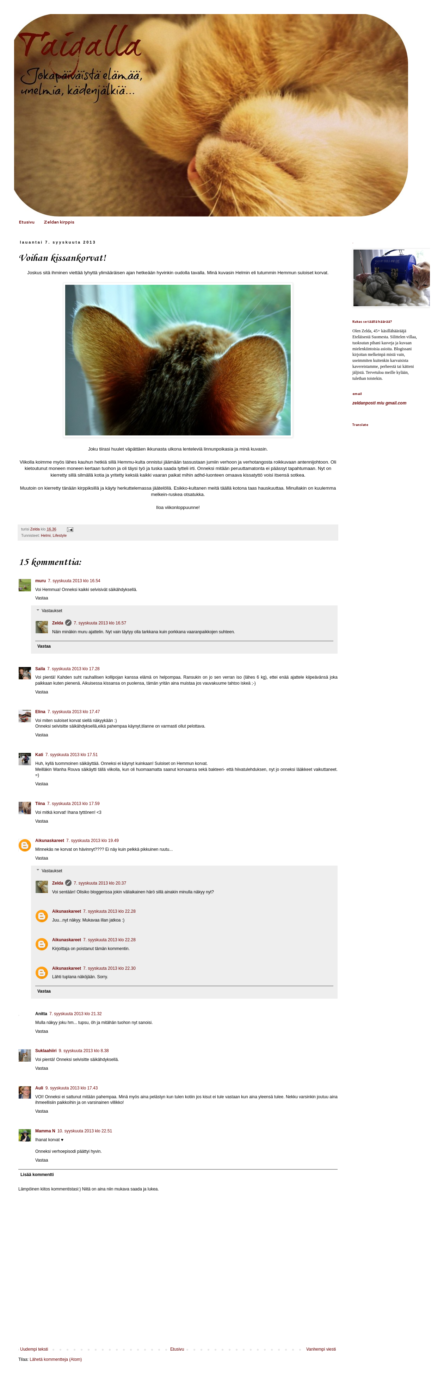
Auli (39, 1088)
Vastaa (41, 598)
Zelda (57, 623)
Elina (40, 711)
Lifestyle (60, 535)
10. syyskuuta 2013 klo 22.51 (84, 1131)
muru (40, 580)
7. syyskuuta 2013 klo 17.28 (73, 668)
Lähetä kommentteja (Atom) (56, 1359)
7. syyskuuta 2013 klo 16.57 (100, 623)
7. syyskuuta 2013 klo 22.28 (109, 911)
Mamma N (45, 1131)
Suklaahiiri (46, 1050)
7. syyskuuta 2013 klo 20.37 (100, 883)
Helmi (46, 535)
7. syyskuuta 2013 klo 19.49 (92, 840)
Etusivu (27, 222)
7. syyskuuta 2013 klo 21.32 (75, 1013)
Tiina (40, 803)
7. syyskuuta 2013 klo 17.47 (74, 711)
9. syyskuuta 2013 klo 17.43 (71, 1088)
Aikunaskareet (49, 840)
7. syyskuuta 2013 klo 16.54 (74, 580)
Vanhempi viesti (321, 1349)
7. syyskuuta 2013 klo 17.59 (73, 803)
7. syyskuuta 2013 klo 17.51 (71, 754)
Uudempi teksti (34, 1349)
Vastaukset (52, 610)
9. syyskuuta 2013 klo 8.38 (84, 1050)
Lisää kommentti (37, 1174)
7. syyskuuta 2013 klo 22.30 (109, 968)
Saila (40, 668)
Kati (39, 754)
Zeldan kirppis (59, 222)
